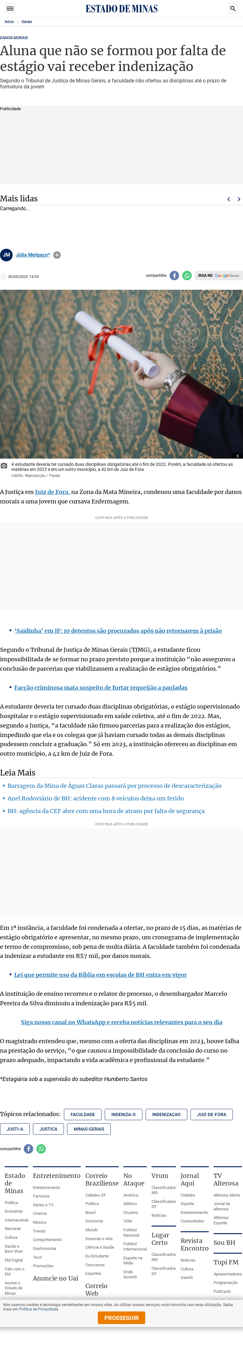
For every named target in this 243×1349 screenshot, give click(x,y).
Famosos (41, 1196)
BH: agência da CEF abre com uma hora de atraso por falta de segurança (106, 811)
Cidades (188, 1195)
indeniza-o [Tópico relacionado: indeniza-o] (123, 1114)
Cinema (40, 1213)
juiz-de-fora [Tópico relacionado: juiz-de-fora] (211, 1114)
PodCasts (222, 1291)
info (57, 255)
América (130, 1195)
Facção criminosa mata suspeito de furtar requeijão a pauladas (100, 687)
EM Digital (14, 1260)
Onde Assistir (130, 1274)
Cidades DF (95, 1195)
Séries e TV (43, 1205)
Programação (226, 1282)
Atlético (130, 1203)
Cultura (11, 1237)
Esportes (93, 1273)
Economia (13, 1211)
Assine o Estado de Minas (13, 1288)
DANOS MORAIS (14, 38)
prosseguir (121, 1318)
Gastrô (187, 1277)
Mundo (91, 1229)
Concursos (95, 1265)
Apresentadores (228, 1274)
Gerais (27, 22)
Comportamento (47, 1239)
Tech (37, 1257)
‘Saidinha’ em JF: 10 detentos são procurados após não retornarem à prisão (118, 630)
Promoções (43, 1265)
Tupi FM (226, 1262)
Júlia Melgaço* (33, 255)
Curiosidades (192, 1221)
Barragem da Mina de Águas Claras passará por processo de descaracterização (114, 785)
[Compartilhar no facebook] (174, 275)
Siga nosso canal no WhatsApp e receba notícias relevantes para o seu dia (121, 1022)
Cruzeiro (130, 1212)
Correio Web (96, 1289)
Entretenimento (46, 1187)
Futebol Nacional (131, 1232)
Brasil (90, 1212)
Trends (39, 1231)
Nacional (13, 1228)
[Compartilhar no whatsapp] (187, 275)
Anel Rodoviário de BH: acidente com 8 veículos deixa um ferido (96, 798)
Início (9, 22)
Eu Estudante (97, 1256)
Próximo (239, 199)
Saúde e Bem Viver (14, 1249)
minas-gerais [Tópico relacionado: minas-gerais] (89, 1129)
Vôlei (127, 1221)
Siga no (205, 275)
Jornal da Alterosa (222, 1206)
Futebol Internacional (135, 1246)
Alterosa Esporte (221, 1220)
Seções (10, 8)
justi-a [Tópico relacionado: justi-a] (15, 1129)
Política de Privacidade (38, 1309)
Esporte (187, 1203)
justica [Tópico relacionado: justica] (48, 1129)
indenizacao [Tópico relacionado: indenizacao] (166, 1114)
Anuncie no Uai (55, 1278)
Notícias (159, 1215)
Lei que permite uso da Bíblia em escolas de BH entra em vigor (100, 974)
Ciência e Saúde (99, 1247)
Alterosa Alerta (227, 1195)
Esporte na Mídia (132, 1261)
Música (39, 1222)
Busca (232, 8)
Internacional (16, 1220)
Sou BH (224, 1242)
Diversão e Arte (99, 1238)
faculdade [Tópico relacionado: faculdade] (83, 1114)
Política (11, 1202)
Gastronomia (44, 1248)
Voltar (228, 199)
